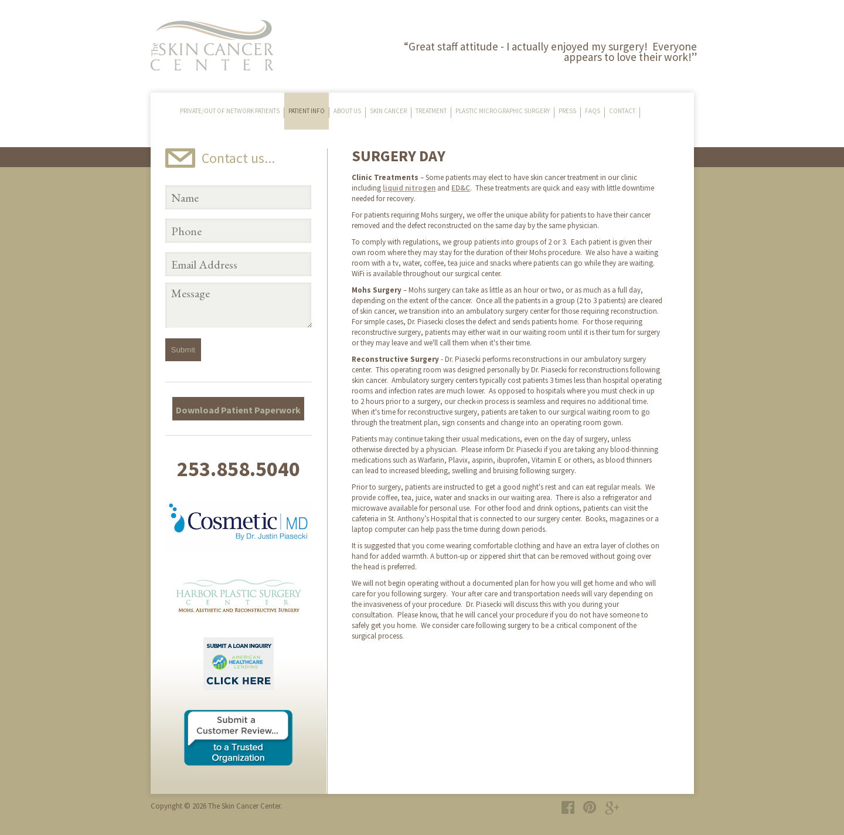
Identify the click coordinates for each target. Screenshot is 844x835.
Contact (622, 111)
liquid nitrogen (409, 188)
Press (567, 111)
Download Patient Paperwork (238, 410)
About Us (347, 111)
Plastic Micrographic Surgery (502, 111)
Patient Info (306, 111)
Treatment (431, 111)
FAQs (592, 111)
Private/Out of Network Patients (230, 111)
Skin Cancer (388, 111)
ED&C (460, 188)
